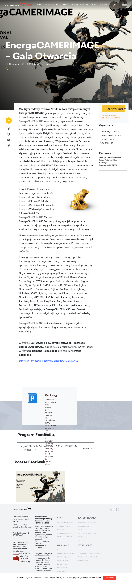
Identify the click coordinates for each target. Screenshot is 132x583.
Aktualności (105, 4)
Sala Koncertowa (83, 526)
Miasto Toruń (82, 550)
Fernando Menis (62, 567)
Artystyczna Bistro (84, 560)
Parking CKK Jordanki (64, 537)
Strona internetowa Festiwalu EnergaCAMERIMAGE (48, 360)
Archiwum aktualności (64, 533)
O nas (65, 4)
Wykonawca (61, 571)
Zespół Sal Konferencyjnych (87, 533)
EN (115, 4)
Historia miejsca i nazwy (65, 557)
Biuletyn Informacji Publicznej (25, 558)
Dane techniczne (62, 564)
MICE (94, 4)
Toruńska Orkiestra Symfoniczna (89, 557)
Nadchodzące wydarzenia (48, 4)
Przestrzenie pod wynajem (87, 523)
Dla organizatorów (80, 4)
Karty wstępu (116, 108)
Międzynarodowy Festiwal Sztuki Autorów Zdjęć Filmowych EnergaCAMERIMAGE (110, 161)
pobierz (87, 448)
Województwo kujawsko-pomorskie (90, 553)
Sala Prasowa (82, 537)
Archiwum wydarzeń (64, 526)
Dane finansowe (62, 560)
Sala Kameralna (83, 530)
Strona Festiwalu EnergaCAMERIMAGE (111, 116)
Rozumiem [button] (109, 577)
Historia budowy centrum (66, 553)
